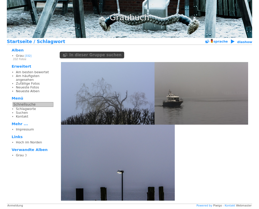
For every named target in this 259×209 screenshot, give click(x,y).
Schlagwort (51, 41)
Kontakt (22, 116)
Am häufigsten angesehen (27, 78)
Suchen (22, 113)
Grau (20, 56)
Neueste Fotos (27, 87)
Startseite (19, 41)
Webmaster (244, 205)
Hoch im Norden (29, 142)
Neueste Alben (27, 91)
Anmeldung (15, 205)
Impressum (25, 129)
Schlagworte (26, 109)
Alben (18, 50)
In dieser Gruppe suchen (95, 55)
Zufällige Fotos (28, 83)
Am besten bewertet (32, 72)
